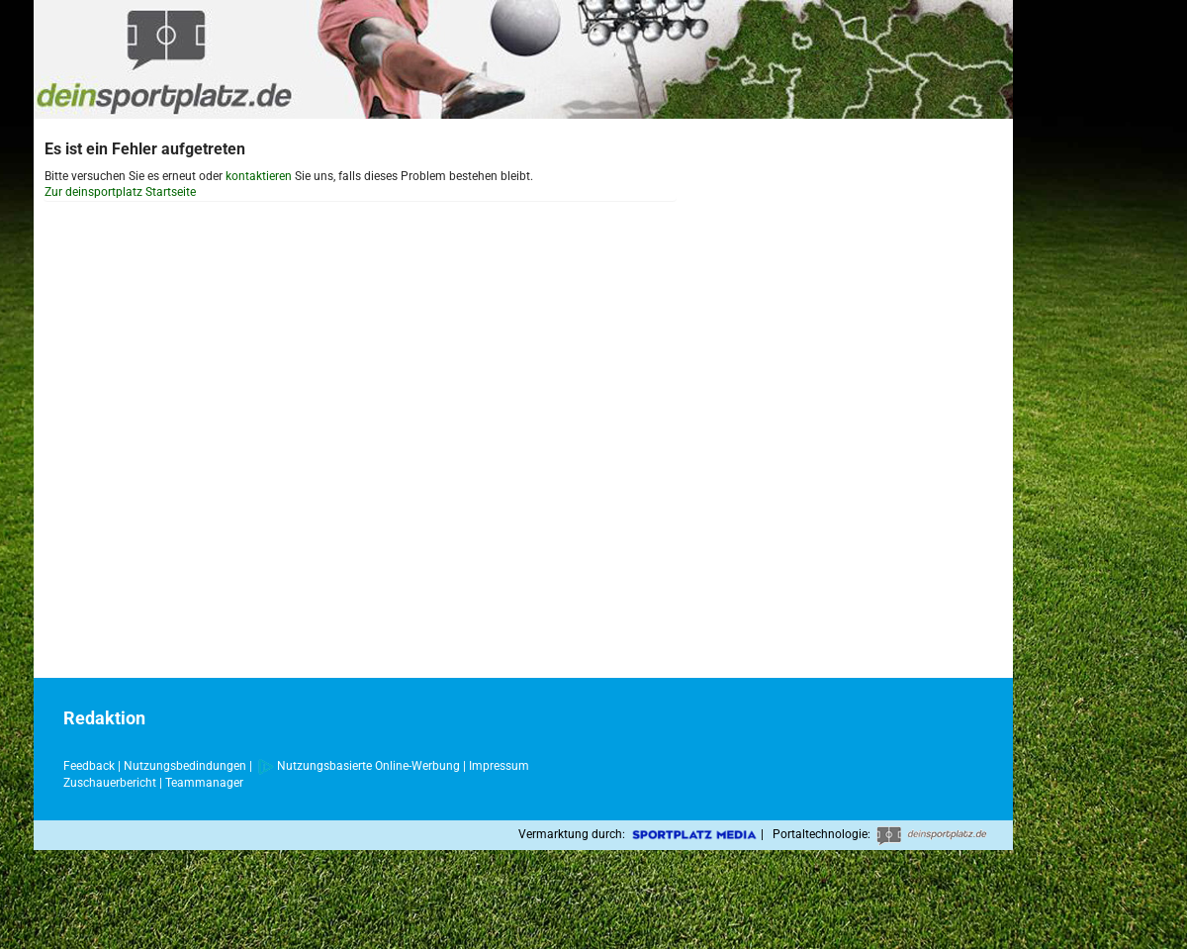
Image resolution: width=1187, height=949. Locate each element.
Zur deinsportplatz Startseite (120, 192)
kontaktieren (259, 176)
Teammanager (204, 783)
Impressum (499, 766)
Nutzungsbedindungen (185, 766)
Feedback (89, 766)
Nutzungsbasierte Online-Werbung (359, 766)
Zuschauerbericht (109, 783)
